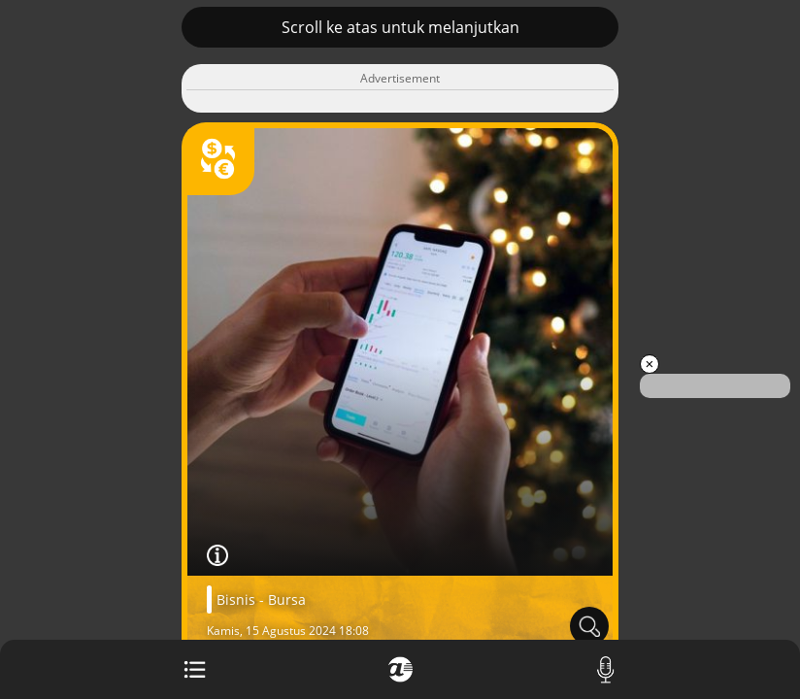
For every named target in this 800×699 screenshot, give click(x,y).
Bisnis (236, 599)
